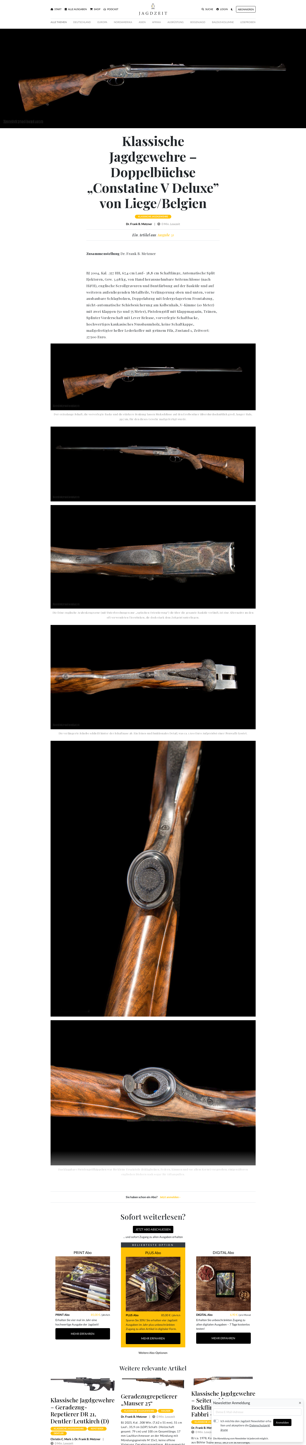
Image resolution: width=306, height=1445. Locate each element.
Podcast (111, 9)
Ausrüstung (175, 22)
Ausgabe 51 (165, 235)
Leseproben (247, 22)
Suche (207, 9)
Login (222, 9)
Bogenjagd (197, 22)
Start (56, 9)
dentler (59, 1433)
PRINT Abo (83, 1252)
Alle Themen (59, 22)
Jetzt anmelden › (170, 1197)
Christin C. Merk (61, 1439)
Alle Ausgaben (76, 9)
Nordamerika (123, 22)
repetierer (97, 1428)
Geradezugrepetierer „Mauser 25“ (149, 1399)
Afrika (156, 22)
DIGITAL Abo (223, 1252)
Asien (142, 22)
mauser (165, 1410)
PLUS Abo (153, 1253)
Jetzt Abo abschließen (153, 1229)
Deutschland (82, 22)
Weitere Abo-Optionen (153, 1352)
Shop (95, 9)
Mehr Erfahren (82, 1333)
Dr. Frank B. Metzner (139, 224)
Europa (102, 22)
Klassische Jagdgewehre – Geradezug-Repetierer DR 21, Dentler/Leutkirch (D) (83, 1410)
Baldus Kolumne (223, 22)
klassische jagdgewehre (153, 216)
